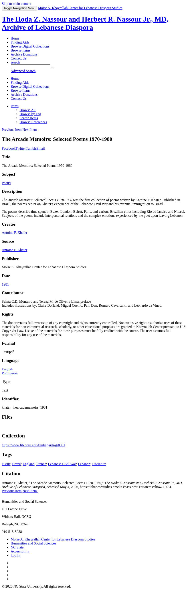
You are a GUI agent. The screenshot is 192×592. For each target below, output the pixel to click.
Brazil (16, 464)
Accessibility (20, 551)
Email (40, 148)
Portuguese (10, 373)
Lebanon (84, 464)
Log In (15, 555)
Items (15, 106)
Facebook (9, 148)
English (7, 369)
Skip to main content (16, 4)
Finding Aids (20, 42)
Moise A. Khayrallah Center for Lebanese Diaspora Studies (53, 539)
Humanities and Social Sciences (33, 543)
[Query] (30, 66)
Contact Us (19, 58)
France (41, 464)
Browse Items (20, 50)
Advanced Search (23, 71)
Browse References (33, 122)
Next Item (30, 129)
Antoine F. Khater (14, 232)
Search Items (29, 118)
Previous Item (12, 129)
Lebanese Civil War (62, 464)
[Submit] (52, 67)
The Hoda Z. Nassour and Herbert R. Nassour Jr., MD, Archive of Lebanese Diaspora (85, 23)
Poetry (6, 183)
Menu (19, 8)
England (28, 464)
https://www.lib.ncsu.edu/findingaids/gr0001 (33, 445)
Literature (99, 464)
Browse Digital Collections (30, 46)
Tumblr (31, 148)
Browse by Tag (30, 114)
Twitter (21, 148)
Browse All (28, 110)
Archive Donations (24, 54)
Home (15, 38)
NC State (17, 547)
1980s (6, 464)
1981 (5, 284)
